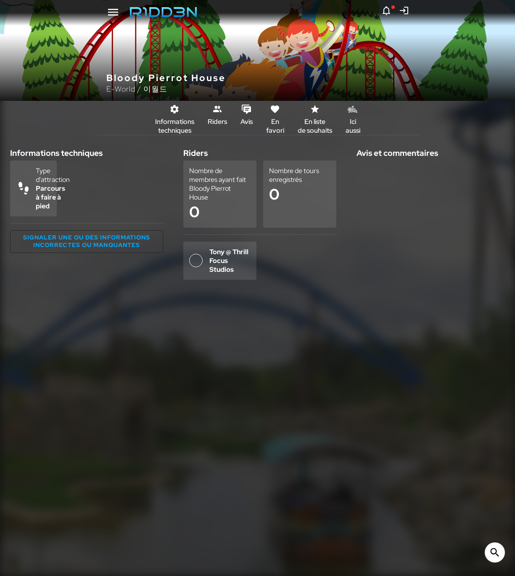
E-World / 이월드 (136, 89)
